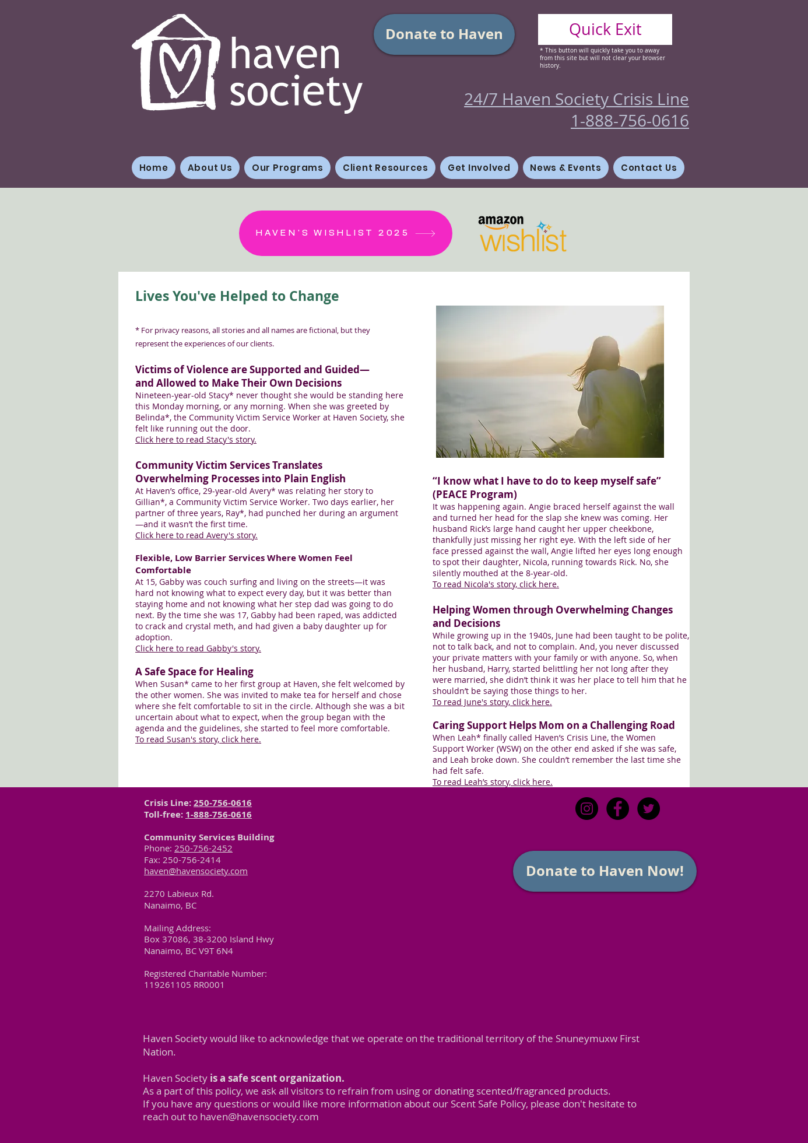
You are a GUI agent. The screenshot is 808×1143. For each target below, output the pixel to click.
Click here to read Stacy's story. (196, 439)
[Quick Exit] (605, 29)
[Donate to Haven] (444, 34)
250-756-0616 (223, 803)
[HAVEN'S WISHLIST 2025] (345, 233)
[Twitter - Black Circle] (648, 808)
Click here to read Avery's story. (196, 535)
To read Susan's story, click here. (198, 739)
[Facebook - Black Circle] (617, 808)
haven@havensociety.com (259, 1116)
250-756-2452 (203, 848)
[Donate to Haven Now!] (605, 871)
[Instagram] (586, 808)
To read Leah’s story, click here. (493, 781)
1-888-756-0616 (218, 814)
